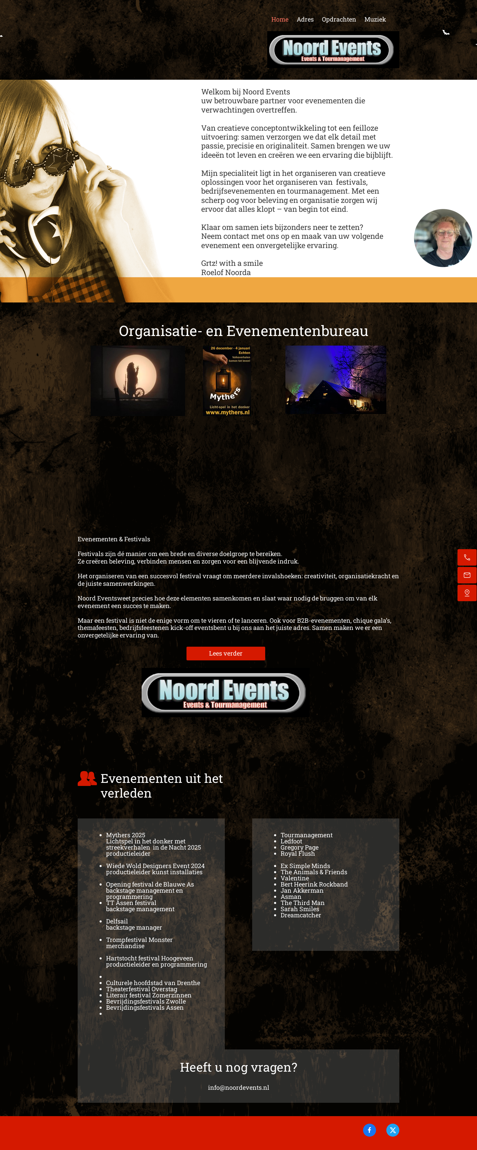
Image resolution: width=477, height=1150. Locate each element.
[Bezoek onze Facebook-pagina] (369, 1130)
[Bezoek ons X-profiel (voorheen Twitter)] (392, 1130)
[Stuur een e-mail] (467, 575)
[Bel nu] (467, 557)
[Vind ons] (467, 593)
